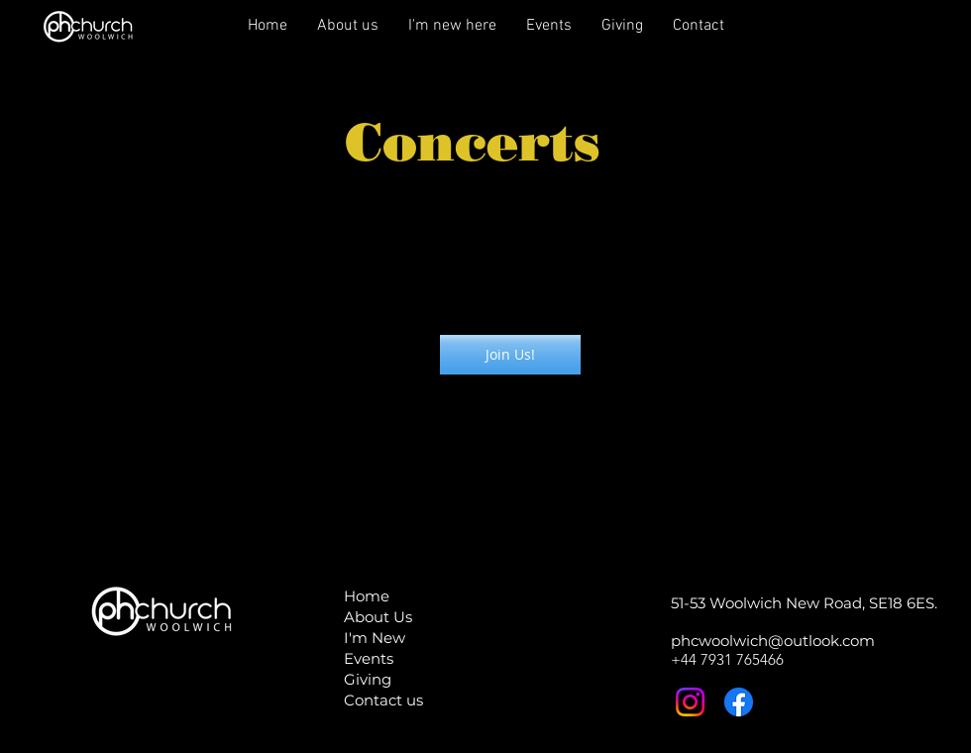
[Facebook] (738, 702)
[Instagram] (690, 702)
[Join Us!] (510, 355)
